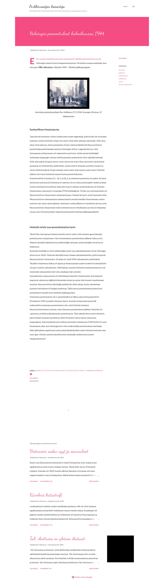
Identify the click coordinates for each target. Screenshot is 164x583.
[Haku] (125, 6)
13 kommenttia (46, 525)
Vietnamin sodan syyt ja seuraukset (59, 451)
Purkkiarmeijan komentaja (47, 6)
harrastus (122, 70)
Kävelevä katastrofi (46, 495)
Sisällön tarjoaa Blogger (82, 577)
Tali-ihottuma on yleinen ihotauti (57, 538)
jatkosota (122, 73)
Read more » (94, 481)
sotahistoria (122, 79)
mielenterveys (123, 76)
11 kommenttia (46, 481)
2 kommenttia (45, 568)
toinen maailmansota (125, 84)
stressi (121, 81)
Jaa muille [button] (123, 58)
